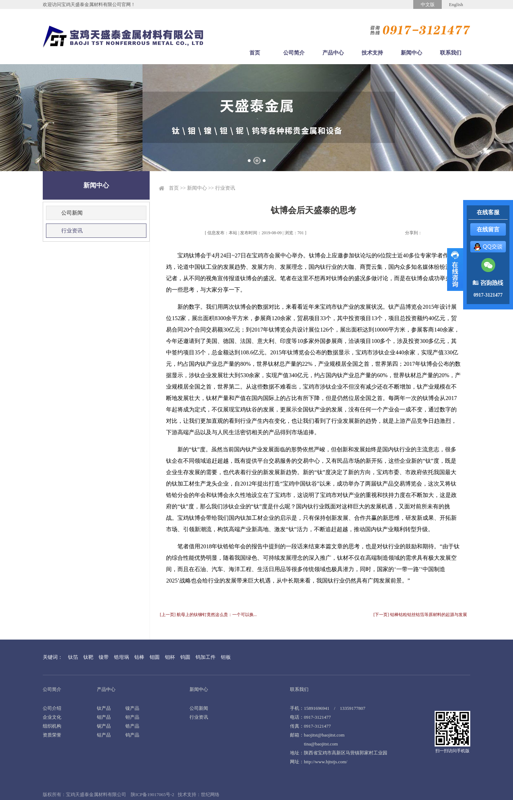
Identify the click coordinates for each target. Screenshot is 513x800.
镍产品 (132, 708)
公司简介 (294, 53)
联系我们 (450, 53)
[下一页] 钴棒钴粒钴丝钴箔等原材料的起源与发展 (420, 614)
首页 (254, 53)
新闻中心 (411, 53)
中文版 (428, 4)
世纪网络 (210, 794)
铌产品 (104, 726)
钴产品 (104, 735)
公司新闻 (72, 213)
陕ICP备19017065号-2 (152, 794)
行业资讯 (72, 231)
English (456, 4)
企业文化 (52, 717)
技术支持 (372, 53)
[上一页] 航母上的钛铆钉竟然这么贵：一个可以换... (208, 614)
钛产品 (104, 708)
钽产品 (132, 717)
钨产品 (132, 735)
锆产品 (132, 726)
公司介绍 (52, 708)
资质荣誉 (52, 735)
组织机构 (52, 726)
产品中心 (333, 53)
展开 (455, 269)
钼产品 (104, 717)
